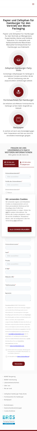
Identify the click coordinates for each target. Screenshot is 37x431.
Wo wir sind (8, 388)
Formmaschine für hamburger (14, 397)
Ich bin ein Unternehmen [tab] (9, 163)
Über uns (7, 385)
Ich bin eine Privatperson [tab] (25, 163)
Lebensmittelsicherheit (11, 382)
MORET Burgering (9, 376)
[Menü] (33, 4)
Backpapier (18, 127)
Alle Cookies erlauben (19, 229)
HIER (7, 212)
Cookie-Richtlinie (9, 411)
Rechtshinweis (8, 405)
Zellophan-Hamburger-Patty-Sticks (18, 69)
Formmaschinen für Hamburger (18, 100)
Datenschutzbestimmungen (13, 408)
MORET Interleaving (10, 380)
